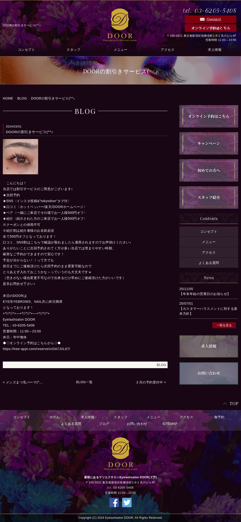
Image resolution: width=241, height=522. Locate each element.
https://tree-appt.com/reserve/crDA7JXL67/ (36, 349)
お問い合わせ (137, 424)
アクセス (167, 49)
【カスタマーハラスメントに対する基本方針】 (208, 311)
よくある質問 (209, 262)
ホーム (54, 417)
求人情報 (214, 49)
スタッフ (73, 49)
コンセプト (26, 49)
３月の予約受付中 (149, 382)
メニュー (120, 49)
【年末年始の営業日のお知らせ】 (205, 294)
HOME (8, 98)
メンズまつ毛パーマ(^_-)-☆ (25, 382)
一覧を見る (224, 325)
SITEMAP (170, 424)
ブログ (104, 424)
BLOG (22, 98)
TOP (233, 403)
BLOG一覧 (84, 382)
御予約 (219, 417)
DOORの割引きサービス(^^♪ (53, 98)
